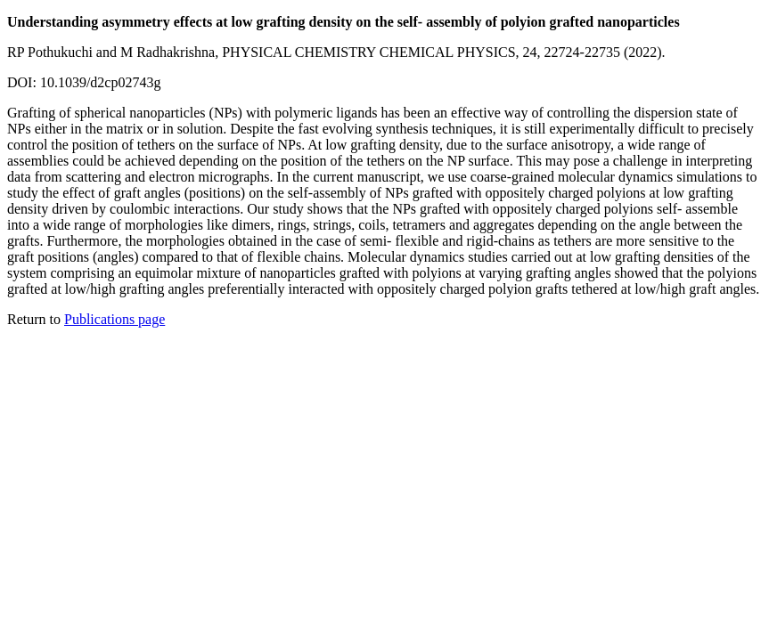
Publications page (114, 319)
